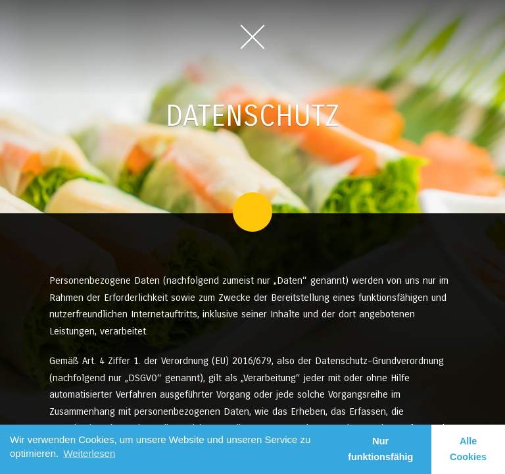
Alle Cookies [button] (468, 449)
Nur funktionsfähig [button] (380, 449)
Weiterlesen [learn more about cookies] (89, 453)
